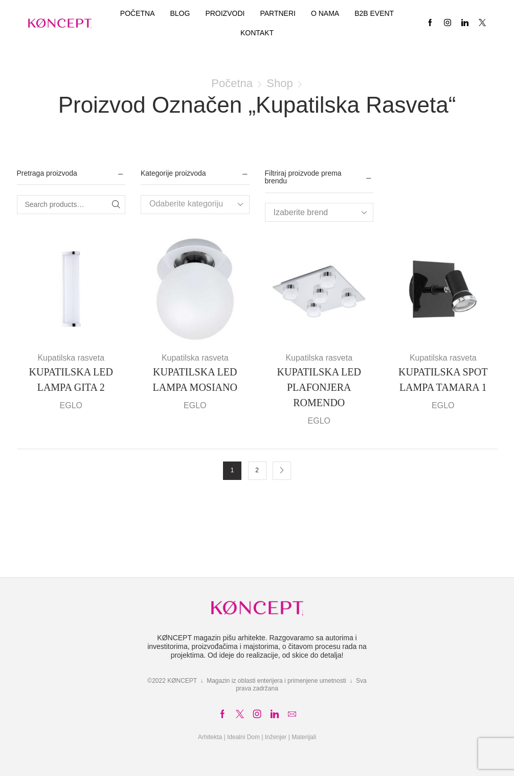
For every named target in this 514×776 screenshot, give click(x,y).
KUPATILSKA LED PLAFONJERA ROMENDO (319, 387)
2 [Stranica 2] (257, 470)
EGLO (71, 405)
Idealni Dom (243, 737)
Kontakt (257, 33)
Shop (279, 83)
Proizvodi (224, 13)
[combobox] (195, 204)
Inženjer (276, 737)
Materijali (304, 737)
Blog (180, 13)
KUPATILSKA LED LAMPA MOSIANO (195, 379)
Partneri (278, 13)
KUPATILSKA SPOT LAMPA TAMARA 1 (442, 379)
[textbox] (187, 204)
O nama (325, 13)
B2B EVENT (374, 13)
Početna (137, 13)
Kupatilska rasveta (70, 357)
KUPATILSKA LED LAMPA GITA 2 (71, 379)
